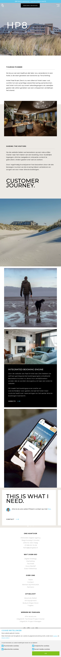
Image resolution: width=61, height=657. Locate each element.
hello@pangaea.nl (30, 548)
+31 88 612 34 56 (30, 545)
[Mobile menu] (57, 5)
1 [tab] (27, 526)
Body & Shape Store (30, 603)
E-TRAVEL (15, 32)
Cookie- (55, 636)
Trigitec (30, 605)
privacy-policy (5, 637)
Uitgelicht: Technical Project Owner (31, 619)
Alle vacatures (30, 616)
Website (12, 401)
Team (30, 580)
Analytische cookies (41, 646)
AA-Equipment (30, 600)
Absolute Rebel (30, 598)
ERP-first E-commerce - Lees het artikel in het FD (30, 1)
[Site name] (2, 5)
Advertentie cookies (11, 649)
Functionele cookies (11, 646)
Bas (49, 509)
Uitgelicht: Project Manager (30, 621)
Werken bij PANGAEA (30, 585)
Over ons (30, 575)
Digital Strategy (30, 559)
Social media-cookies (42, 649)
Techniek (30, 564)
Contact (10, 519)
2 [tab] (30, 526)
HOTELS (31, 32)
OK (46, 653)
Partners (30, 587)
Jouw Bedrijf (30, 566)
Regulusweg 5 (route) (30, 540)
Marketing (30, 561)
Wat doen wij (30, 554)
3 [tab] (33, 526)
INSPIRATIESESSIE (30, 5)
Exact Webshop (30, 568)
